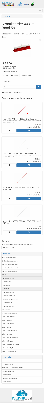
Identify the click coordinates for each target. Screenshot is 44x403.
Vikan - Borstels (7, 320)
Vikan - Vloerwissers (8, 317)
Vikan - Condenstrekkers (9, 351)
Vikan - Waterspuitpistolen (10, 337)
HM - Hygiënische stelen (9, 271)
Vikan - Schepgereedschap (10, 344)
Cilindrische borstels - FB (10, 299)
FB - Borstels (6, 275)
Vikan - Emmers (7, 334)
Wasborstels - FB (8, 302)
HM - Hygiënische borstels (10, 264)
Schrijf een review (26, 75)
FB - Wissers (6, 310)
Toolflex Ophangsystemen (10, 261)
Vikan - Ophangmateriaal (9, 330)
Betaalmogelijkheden (8, 371)
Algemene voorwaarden (9, 378)
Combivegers (7, 281)
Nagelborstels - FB (8, 306)
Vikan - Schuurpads (8, 323)
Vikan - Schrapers (7, 341)
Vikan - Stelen (6, 327)
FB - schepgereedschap (9, 313)
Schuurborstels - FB (9, 296)
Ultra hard (6, 288)
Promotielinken (6, 381)
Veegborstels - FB (8, 278)
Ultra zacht (6, 285)
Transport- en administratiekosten (12, 368)
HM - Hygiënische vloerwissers (11, 268)
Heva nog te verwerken (9, 257)
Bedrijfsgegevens (7, 364)
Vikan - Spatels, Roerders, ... (11, 348)
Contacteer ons (6, 374)
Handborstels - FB (8, 292)
